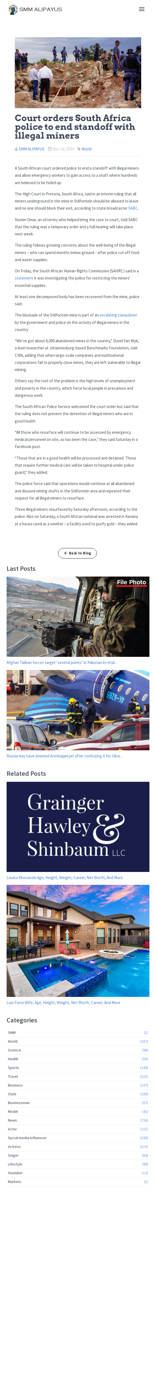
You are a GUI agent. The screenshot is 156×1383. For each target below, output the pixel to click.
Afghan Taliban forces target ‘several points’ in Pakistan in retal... (62, 662)
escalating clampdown (118, 315)
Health (78, 1059)
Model (78, 1111)
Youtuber (78, 1173)
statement (24, 278)
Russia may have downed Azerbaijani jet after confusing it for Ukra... (64, 755)
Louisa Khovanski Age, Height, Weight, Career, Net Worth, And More (65, 877)
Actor (78, 1129)
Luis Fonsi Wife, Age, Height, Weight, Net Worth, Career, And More (63, 1002)
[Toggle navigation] (141, 9)
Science (78, 1050)
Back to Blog (77, 553)
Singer (78, 1155)
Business (78, 1085)
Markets (78, 1182)
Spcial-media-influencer (78, 1138)
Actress (78, 1147)
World (87, 149)
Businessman (78, 1103)
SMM (78, 1033)
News (78, 1120)
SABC (133, 208)
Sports (78, 1068)
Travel (78, 1076)
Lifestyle (78, 1164)
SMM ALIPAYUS (31, 149)
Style (78, 1094)
